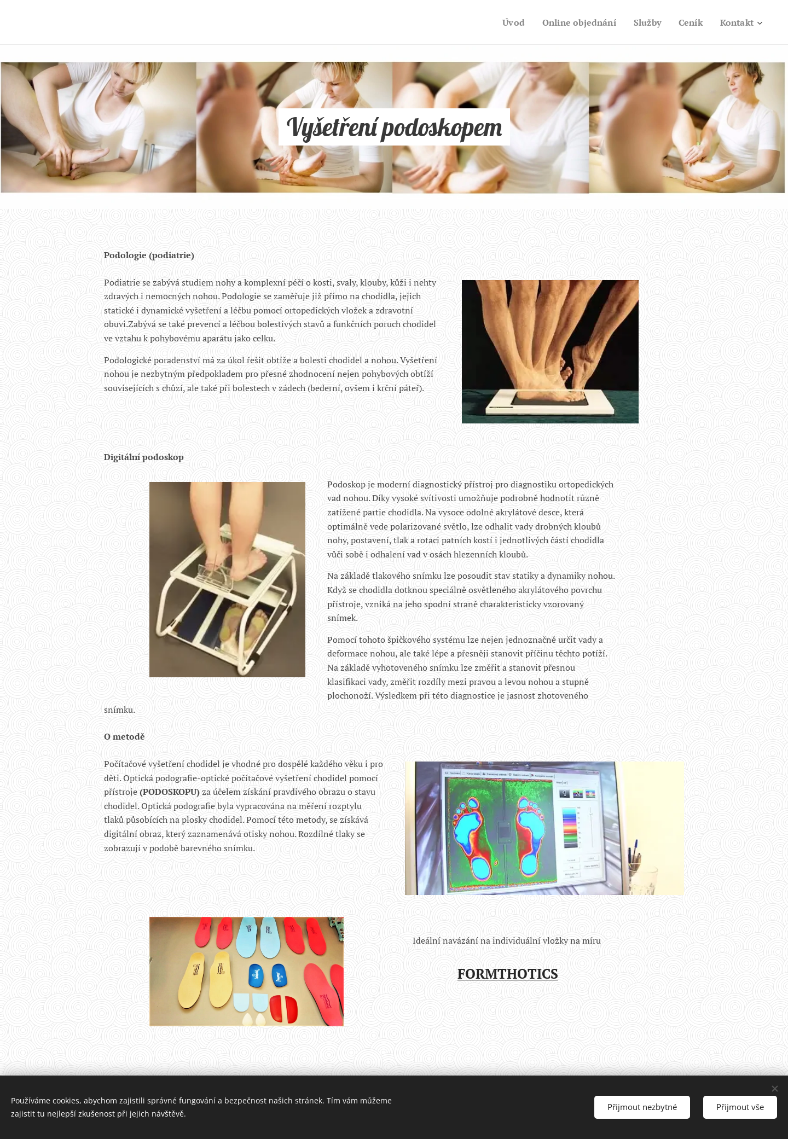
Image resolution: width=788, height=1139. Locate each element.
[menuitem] (504, 22)
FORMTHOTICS (507, 973)
